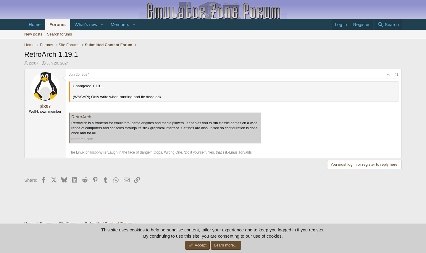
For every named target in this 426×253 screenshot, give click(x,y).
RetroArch (81, 116)
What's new (86, 24)
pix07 (33, 63)
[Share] (389, 74)
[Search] (388, 24)
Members (120, 24)
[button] (102, 24)
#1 (396, 74)
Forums (57, 24)
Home (35, 24)
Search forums (59, 34)
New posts (33, 34)
